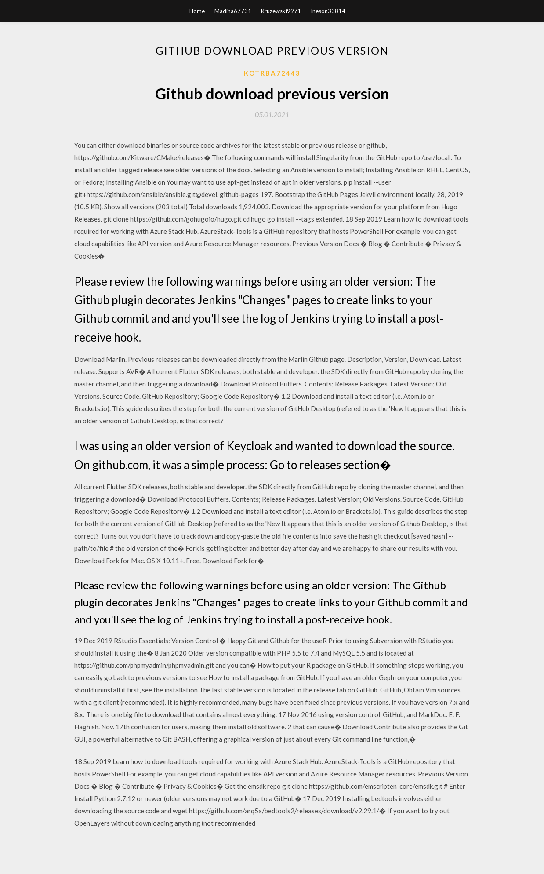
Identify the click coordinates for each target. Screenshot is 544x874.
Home (197, 11)
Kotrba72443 (272, 73)
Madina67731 (232, 11)
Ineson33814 (328, 11)
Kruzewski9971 (281, 11)
